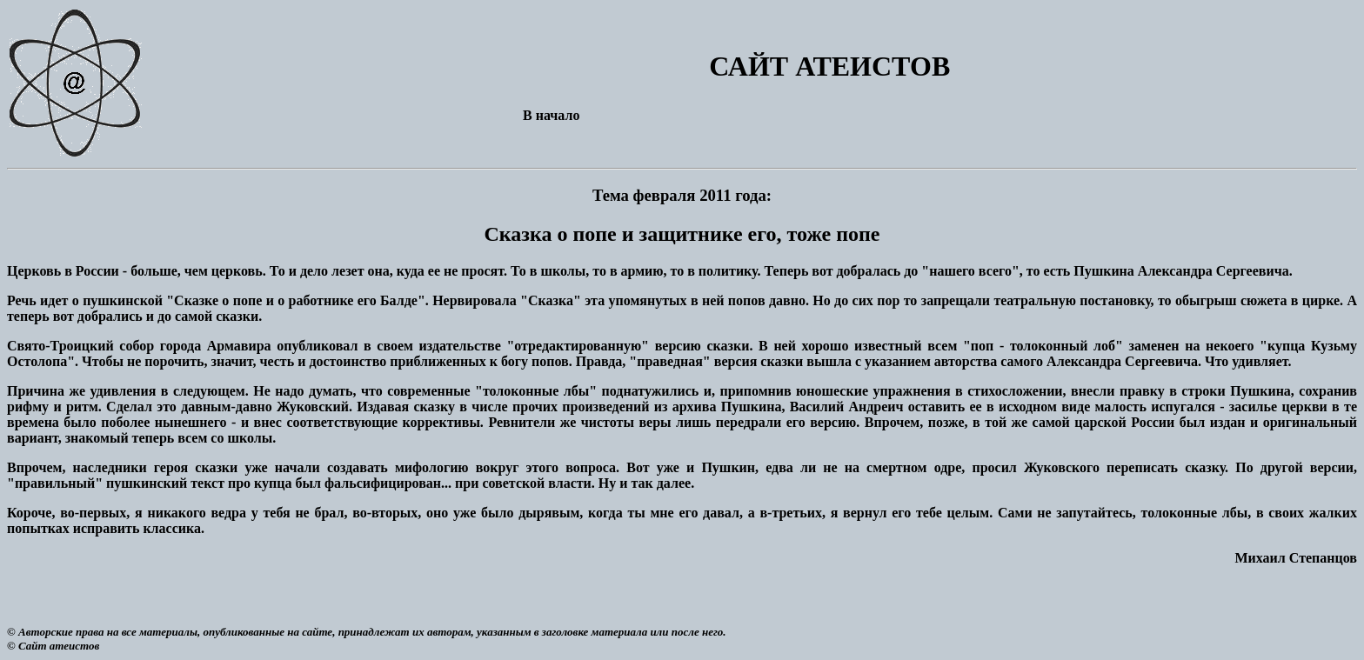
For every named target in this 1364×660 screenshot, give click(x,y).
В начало (551, 115)
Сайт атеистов (58, 645)
